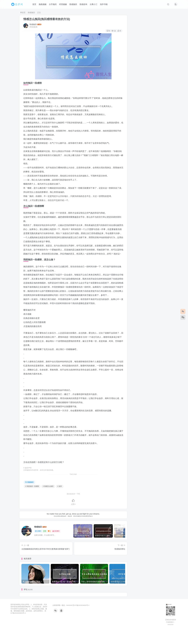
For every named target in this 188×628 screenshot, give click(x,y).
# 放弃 (59, 486)
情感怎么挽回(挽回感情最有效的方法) (46, 19)
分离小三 (93, 4)
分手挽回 (53, 4)
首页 (34, 4)
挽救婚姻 (42, 4)
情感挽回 (73, 4)
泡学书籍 (104, 4)
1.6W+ (38, 531)
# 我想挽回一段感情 (32, 486)
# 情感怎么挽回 (48, 486)
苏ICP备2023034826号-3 (81, 605)
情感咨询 (83, 4)
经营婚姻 (63, 4)
